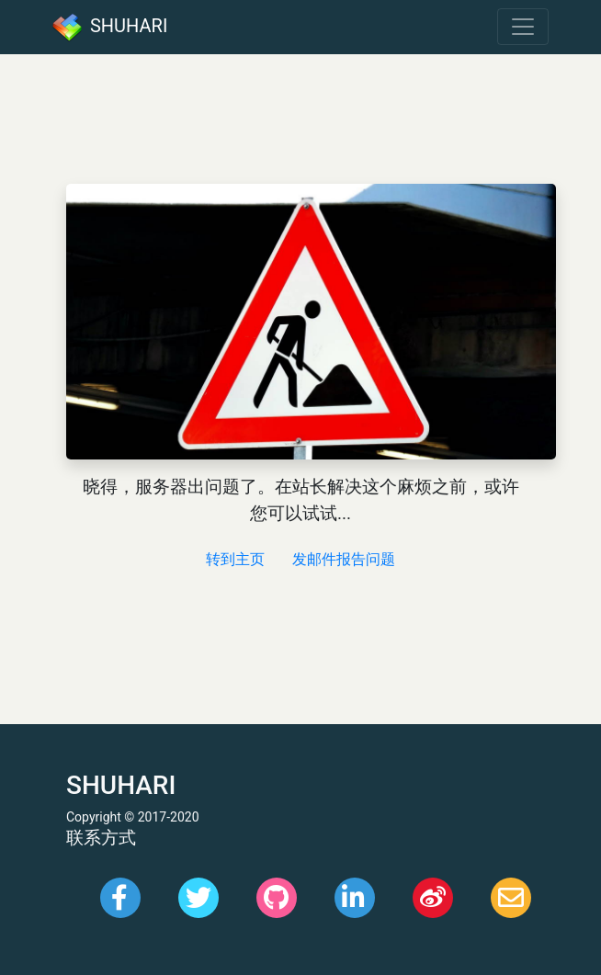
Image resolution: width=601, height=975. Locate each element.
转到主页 (235, 559)
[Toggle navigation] (523, 26)
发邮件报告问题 (343, 559)
